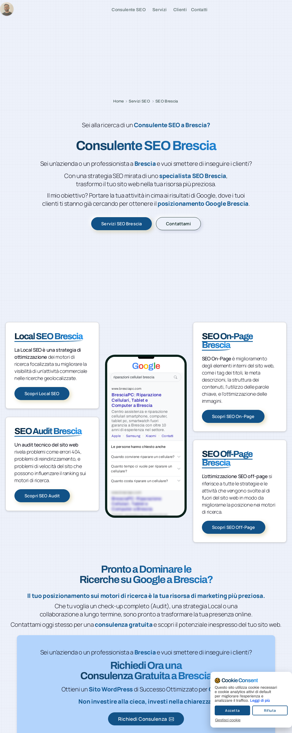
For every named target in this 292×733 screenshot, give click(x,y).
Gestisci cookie (222, 720)
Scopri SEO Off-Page (233, 527)
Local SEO (48, 336)
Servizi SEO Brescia (121, 224)
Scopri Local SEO (41, 394)
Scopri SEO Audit (42, 496)
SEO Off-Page (227, 458)
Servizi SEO (139, 101)
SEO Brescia (166, 101)
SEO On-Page (227, 341)
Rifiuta (265, 710)
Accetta (227, 710)
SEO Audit (48, 431)
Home (118, 101)
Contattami (178, 224)
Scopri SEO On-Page (233, 416)
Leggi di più (255, 700)
